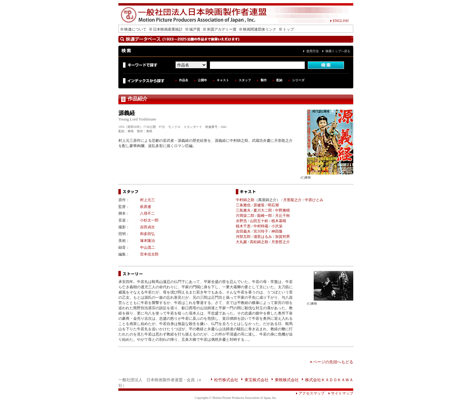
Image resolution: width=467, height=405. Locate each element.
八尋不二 (147, 213)
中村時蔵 (260, 226)
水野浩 (241, 221)
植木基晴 (278, 221)
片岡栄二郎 (245, 215)
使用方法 (312, 51)
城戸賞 (192, 29)
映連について (133, 29)
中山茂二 (147, 247)
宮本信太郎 (149, 254)
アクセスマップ (310, 393)
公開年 (202, 80)
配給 (279, 80)
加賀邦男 (282, 236)
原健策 (259, 205)
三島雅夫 (243, 210)
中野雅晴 (282, 210)
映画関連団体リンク (257, 29)
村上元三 (147, 200)
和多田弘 (147, 234)
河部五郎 (243, 236)
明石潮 (273, 205)
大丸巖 (241, 242)
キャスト (223, 80)
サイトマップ (339, 393)
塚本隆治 (147, 240)
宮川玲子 (260, 231)
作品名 (183, 80)
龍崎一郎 (264, 215)
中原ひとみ (314, 200)
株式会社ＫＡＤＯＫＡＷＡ (329, 380)
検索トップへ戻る (337, 51)
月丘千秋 (282, 215)
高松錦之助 (259, 242)
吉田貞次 (147, 227)
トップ (286, 29)
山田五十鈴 (259, 221)
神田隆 (276, 231)
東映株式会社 (287, 380)
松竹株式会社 (226, 380)
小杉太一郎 (149, 220)
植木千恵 (243, 226)
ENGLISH (339, 21)
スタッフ (245, 80)
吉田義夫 (243, 231)
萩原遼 (145, 207)
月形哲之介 (280, 242)
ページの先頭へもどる (333, 362)
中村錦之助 (245, 200)
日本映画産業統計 (166, 29)
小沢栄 (276, 226)
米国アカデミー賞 (219, 29)
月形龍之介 (292, 200)
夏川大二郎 (262, 210)
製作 (264, 80)
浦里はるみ (262, 236)
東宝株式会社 (256, 380)
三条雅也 (243, 205)
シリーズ (298, 80)
